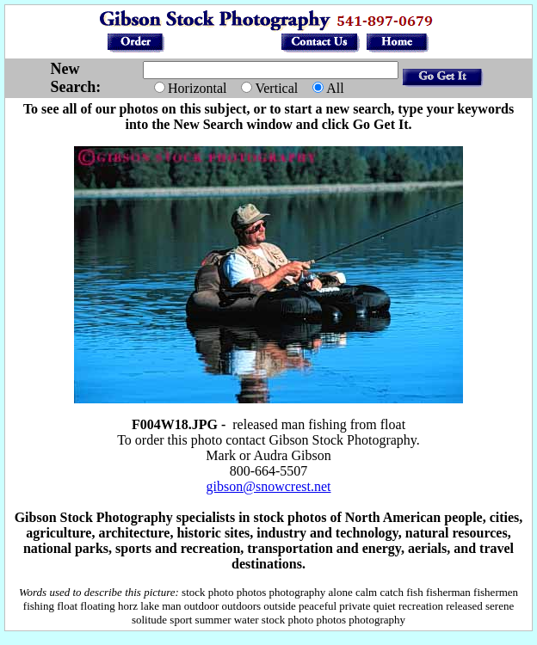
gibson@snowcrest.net (269, 486)
